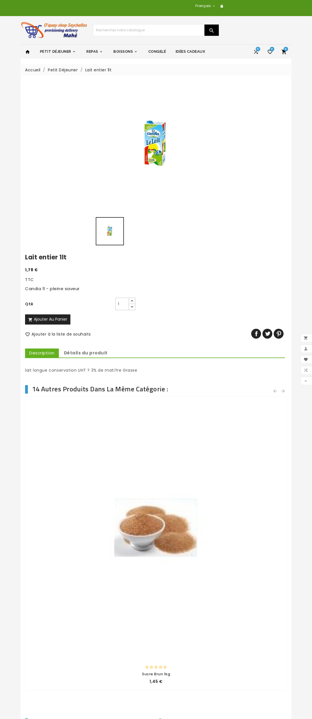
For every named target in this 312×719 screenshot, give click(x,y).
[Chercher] (148, 30)
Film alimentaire (257, 480)
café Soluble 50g (122, 350)
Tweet (269, 162)
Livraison (102, 611)
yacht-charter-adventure (187, 611)
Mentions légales (110, 618)
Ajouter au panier (182, 148)
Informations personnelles (187, 646)
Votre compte (177, 636)
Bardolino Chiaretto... (189, 480)
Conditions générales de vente (118, 628)
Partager (258, 162)
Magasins (102, 659)
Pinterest (281, 162)
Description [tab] (177, 181)
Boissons (125, 52)
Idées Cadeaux (190, 51)
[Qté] (193, 132)
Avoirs (166, 661)
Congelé (157, 51)
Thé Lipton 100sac (190, 350)
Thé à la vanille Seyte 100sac (54, 351)
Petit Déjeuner (58, 52)
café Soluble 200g (257, 350)
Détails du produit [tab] (221, 181)
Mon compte (106, 667)
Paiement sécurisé (112, 637)
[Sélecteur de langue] (205, 6)
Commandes (174, 653)
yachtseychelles (177, 618)
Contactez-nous (110, 645)
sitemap (101, 652)
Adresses (169, 668)
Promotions (37, 611)
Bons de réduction (179, 676)
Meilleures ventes (43, 625)
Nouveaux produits (44, 618)
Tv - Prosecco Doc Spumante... (55, 481)
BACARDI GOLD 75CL (122, 480)
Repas (94, 52)
